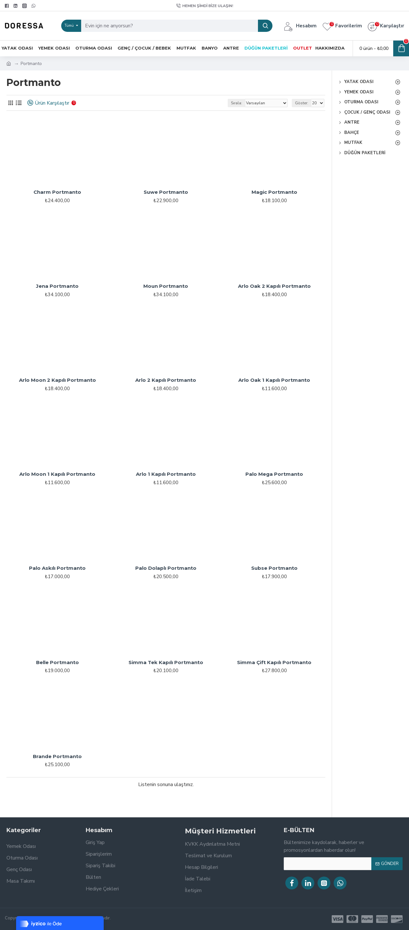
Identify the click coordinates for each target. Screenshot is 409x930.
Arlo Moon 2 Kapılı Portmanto (57, 380)
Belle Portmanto (57, 662)
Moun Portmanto (165, 286)
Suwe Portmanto (166, 192)
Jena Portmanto (57, 286)
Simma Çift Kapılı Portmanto (274, 662)
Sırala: (236, 103)
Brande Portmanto (57, 756)
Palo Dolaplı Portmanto (165, 568)
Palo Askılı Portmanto (57, 568)
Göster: (301, 103)
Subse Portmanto (274, 568)
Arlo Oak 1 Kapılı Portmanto (274, 380)
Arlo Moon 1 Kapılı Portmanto (57, 474)
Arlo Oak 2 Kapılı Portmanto (274, 286)
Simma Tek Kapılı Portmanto (165, 662)
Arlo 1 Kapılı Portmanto (166, 474)
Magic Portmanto (274, 192)
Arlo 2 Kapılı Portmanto (165, 380)
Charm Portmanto (57, 192)
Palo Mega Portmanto (274, 474)
